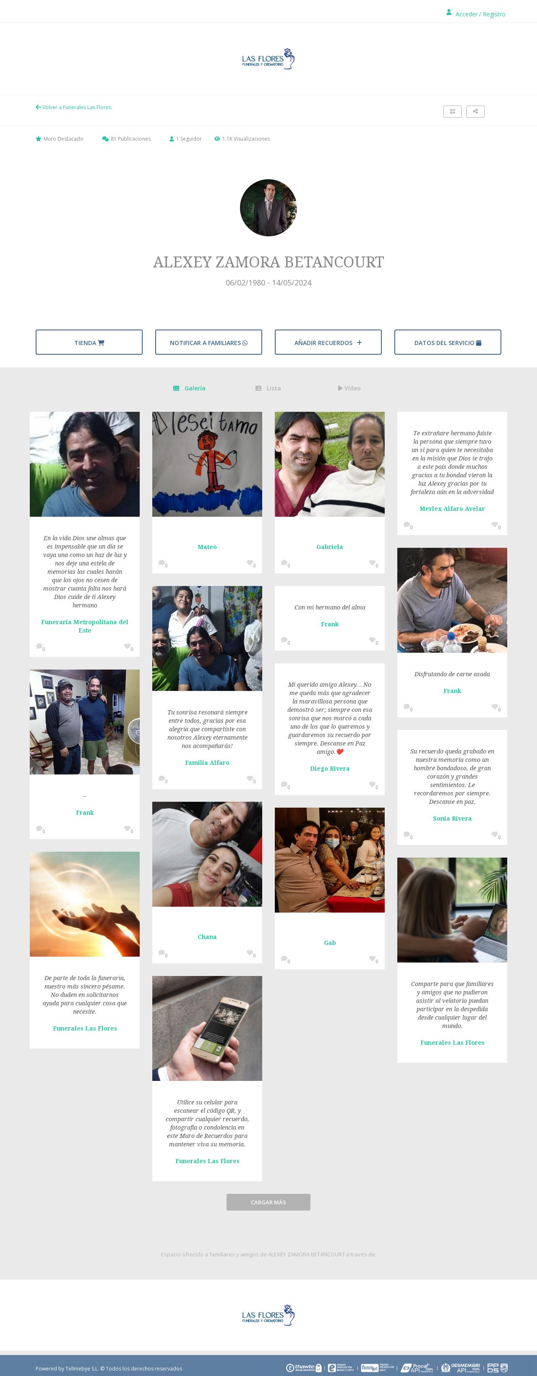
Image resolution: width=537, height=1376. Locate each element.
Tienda (89, 343)
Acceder (466, 14)
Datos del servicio (447, 343)
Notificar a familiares (209, 343)
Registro (494, 14)
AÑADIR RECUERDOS (328, 343)
